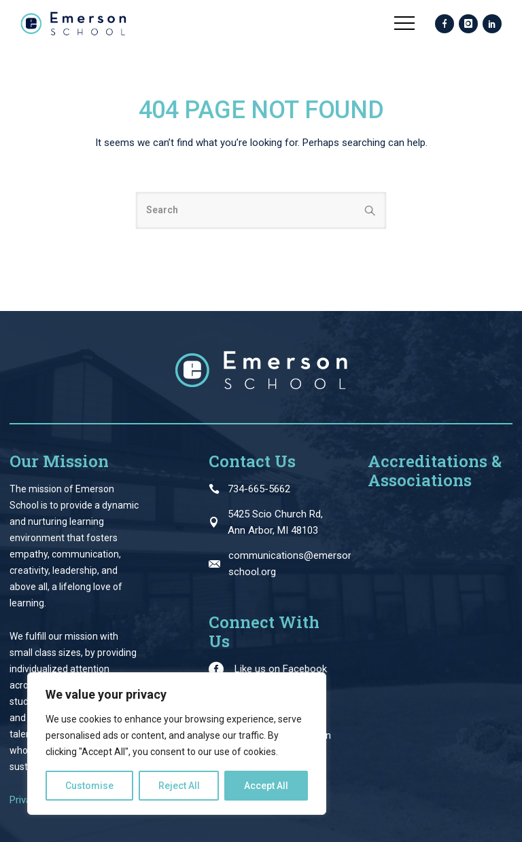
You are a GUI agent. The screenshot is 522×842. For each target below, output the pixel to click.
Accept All (266, 785)
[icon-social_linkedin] (492, 24)
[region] (176, 743)
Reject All (179, 785)
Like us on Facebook (280, 669)
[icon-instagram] (468, 24)
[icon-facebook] (444, 24)
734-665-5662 (259, 489)
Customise (89, 785)
